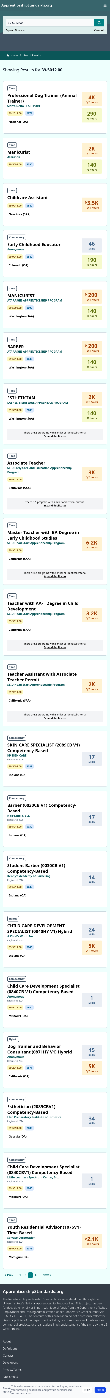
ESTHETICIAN (21, 398)
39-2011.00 (15, 113)
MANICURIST (21, 295)
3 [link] (30, 1275)
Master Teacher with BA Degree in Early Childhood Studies (43, 535)
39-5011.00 (15, 359)
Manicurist (18, 152)
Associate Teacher (26, 463)
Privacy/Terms (12, 1370)
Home (12, 55)
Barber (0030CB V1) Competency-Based (41, 808)
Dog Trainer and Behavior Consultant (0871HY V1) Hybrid (39, 1049)
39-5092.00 (15, 164)
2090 (29, 164)
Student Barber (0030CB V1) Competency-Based (36, 868)
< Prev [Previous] (9, 1275)
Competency (16, 237)
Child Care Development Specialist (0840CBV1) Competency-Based (43, 1169)
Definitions (10, 1348)
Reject (87, 1389)
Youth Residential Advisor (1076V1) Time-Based (44, 1230)
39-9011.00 (15, 205)
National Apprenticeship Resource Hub (49, 1303)
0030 (29, 359)
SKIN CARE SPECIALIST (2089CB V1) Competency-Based (43, 747)
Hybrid (13, 918)
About (7, 1341)
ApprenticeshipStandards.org (33, 1291)
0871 (29, 113)
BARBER (15, 346)
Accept (100, 1389)
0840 (29, 205)
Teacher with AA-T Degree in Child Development (43, 606)
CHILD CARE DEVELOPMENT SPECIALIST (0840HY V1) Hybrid (39, 928)
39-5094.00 (15, 410)
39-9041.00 (15, 1248)
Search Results (32, 55)
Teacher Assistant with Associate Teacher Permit (42, 677)
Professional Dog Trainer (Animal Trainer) (42, 98)
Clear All (99, 30)
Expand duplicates (55, 436)
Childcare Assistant (27, 197)
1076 (29, 1248)
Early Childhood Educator (33, 244)
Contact (8, 1355)
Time (12, 88)
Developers (10, 1363)
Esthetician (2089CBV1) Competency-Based (31, 1109)
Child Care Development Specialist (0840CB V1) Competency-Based (43, 988)
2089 (29, 410)
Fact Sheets (10, 1377)
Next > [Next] (47, 1275)
